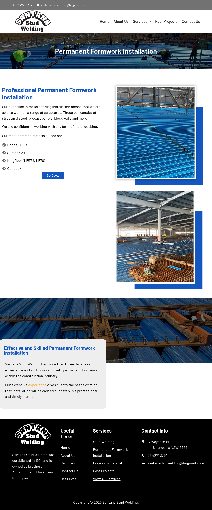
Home (109, 21)
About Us (124, 21)
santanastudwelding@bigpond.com (61, 5)
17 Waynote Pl (167, 444)
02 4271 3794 (22, 5)
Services (143, 21)
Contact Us (191, 21)
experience (37, 385)
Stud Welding (103, 441)
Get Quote (69, 478)
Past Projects (168, 21)
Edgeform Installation (110, 463)
